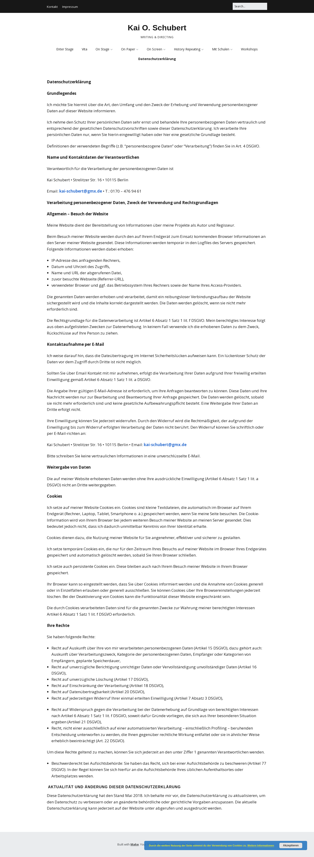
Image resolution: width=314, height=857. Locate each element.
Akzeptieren (291, 845)
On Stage (102, 49)
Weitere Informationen (260, 845)
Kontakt (52, 7)
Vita (84, 49)
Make (134, 844)
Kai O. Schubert (157, 27)
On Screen (154, 49)
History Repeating (187, 49)
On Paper (128, 49)
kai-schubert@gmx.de (80, 191)
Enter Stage (65, 49)
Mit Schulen (220, 49)
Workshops (249, 49)
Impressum (70, 7)
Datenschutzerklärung (157, 59)
